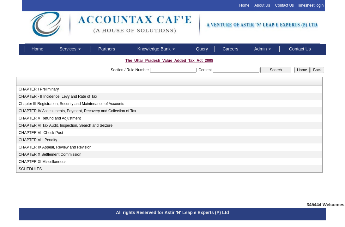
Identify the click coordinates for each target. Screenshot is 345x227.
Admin (262, 48)
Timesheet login (310, 5)
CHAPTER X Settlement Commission (50, 154)
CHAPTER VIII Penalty (38, 140)
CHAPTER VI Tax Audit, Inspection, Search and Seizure (65, 125)
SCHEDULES (30, 169)
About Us (262, 5)
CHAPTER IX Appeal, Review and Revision (55, 147)
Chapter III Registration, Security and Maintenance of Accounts (71, 104)
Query (202, 48)
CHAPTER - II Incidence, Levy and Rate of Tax (58, 96)
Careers (230, 48)
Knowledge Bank (156, 48)
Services (70, 48)
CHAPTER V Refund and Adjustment (50, 118)
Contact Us (284, 5)
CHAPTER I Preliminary (39, 89)
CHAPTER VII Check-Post (41, 133)
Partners (106, 48)
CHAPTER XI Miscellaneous (42, 162)
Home (244, 5)
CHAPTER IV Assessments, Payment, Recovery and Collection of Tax (77, 111)
